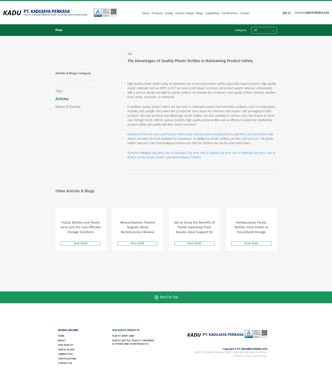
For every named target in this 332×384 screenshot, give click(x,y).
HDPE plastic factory (190, 134)
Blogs (199, 13)
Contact (245, 13)
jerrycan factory (166, 134)
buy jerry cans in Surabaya (169, 153)
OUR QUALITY (65, 345)
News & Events (68, 106)
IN (289, 13)
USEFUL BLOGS (66, 349)
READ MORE (81, 243)
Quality (169, 13)
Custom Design (184, 13)
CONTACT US (65, 363)
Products (157, 13)
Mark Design (260, 356)
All (255, 30)
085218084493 (317, 13)
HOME (61, 336)
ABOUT (62, 340)
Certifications (230, 13)
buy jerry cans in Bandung (236, 153)
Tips (59, 91)
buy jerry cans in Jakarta (203, 153)
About (145, 13)
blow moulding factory (218, 134)
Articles (62, 99)
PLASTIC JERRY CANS (123, 336)
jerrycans (253, 139)
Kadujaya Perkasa (138, 134)
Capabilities (212, 13)
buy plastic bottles (153, 157)
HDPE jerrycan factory (253, 134)
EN (285, 13)
